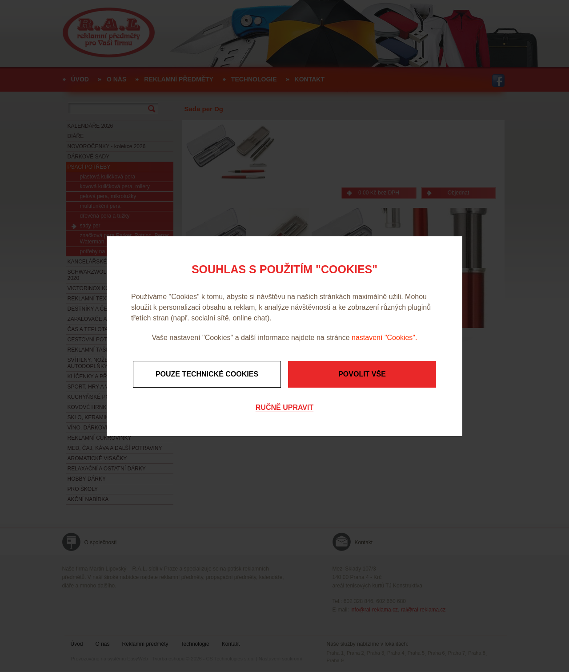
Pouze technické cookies (207, 374)
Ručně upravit (284, 407)
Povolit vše (362, 374)
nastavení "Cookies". (384, 337)
